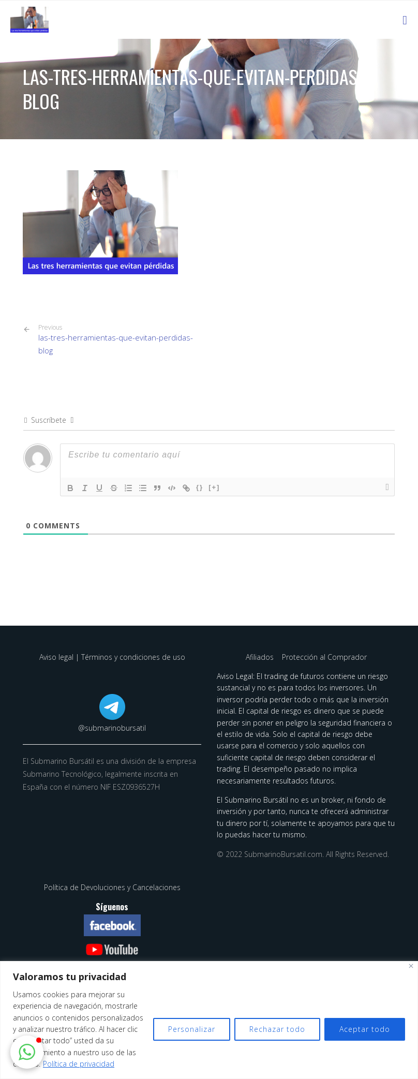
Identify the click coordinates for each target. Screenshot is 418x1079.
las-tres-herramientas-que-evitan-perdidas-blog (119, 339)
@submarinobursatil (112, 728)
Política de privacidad (78, 1064)
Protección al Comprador (324, 657)
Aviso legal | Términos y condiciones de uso (112, 657)
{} (199, 487)
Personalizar (191, 1029)
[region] (209, 1020)
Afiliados (261, 657)
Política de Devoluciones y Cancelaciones (112, 887)
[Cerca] (411, 966)
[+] (214, 487)
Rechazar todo (277, 1029)
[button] (26, 1052)
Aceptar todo (364, 1029)
